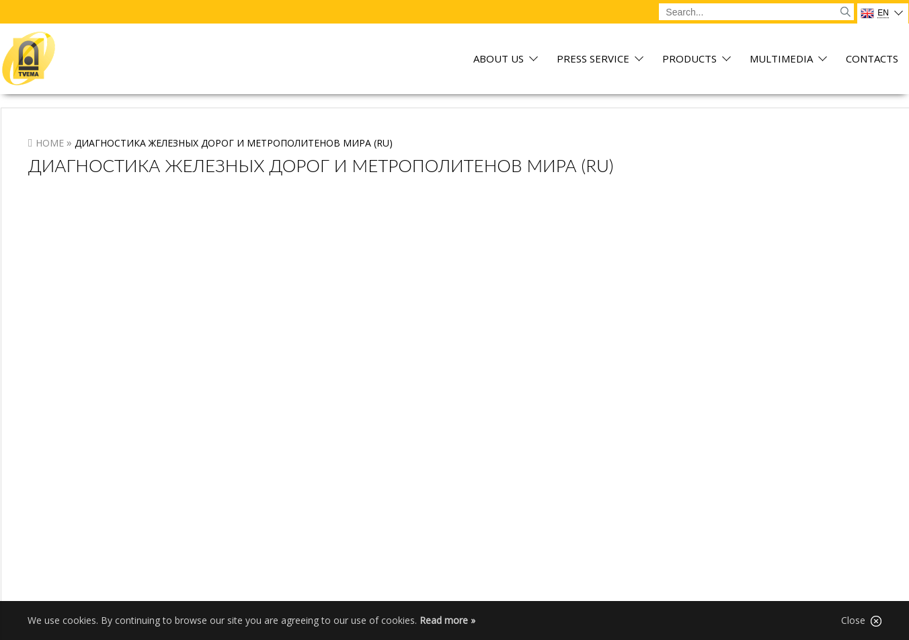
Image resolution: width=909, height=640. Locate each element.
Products (689, 59)
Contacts (872, 59)
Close (861, 620)
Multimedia (781, 59)
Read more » (447, 620)
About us (498, 59)
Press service (593, 59)
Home (50, 142)
